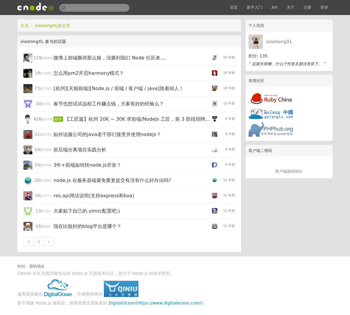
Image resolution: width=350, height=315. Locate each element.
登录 (324, 7)
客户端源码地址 (289, 171)
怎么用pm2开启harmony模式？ (88, 73)
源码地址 (37, 266)
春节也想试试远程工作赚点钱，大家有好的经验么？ (108, 104)
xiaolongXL (279, 41)
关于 (290, 7)
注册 (307, 7)
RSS (21, 266)
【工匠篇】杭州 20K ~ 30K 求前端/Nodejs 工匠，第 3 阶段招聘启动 (139, 119)
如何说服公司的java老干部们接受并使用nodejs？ (107, 134)
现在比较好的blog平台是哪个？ (87, 226)
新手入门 (254, 7)
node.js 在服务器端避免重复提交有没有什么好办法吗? (112, 180)
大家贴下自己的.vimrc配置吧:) (86, 211)
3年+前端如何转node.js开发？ (87, 165)
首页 (234, 7)
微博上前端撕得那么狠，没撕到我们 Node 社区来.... (109, 58)
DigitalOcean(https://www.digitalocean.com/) (156, 303)
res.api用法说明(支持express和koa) (93, 195)
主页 (24, 25)
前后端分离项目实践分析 (79, 150)
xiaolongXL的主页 (52, 25)
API (274, 7)
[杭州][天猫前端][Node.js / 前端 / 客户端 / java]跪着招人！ (118, 88)
